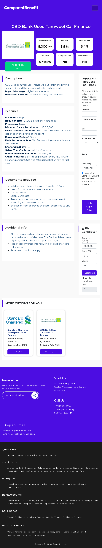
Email (84, 129)
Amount (86, 240)
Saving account (76, 500)
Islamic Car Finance (35, 517)
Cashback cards (29, 468)
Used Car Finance (53, 517)
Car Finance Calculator (73, 517)
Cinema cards (92, 468)
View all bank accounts (17, 500)
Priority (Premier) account (40, 500)
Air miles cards (65, 468)
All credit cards (13, 468)
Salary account (91, 500)
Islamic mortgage (33, 484)
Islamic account (67, 504)
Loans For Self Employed (75, 532)
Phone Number (88, 138)
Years (84, 261)
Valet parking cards (15, 471)
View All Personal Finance (18, 532)
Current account (60, 500)
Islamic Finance (38, 532)
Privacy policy (31, 455)
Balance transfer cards (48, 468)
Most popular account (32, 504)
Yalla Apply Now (18, 66)
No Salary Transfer (54, 532)
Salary (84, 154)
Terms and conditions (47, 455)
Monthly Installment (88, 281)
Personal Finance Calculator (19, 536)
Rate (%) (86, 251)
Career (20, 455)
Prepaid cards (61, 471)
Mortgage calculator (77, 484)
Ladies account (14, 504)
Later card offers (76, 471)
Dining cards (78, 468)
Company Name (89, 119)
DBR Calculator (40, 536)
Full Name (86, 110)
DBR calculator (14, 487)
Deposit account (51, 504)
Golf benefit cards (34, 471)
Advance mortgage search (54, 484)
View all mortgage (15, 484)
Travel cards (48, 471)
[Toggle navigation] (95, 8)
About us (11, 455)
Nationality (86, 164)
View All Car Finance (16, 517)
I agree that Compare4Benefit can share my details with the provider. (90, 179)
